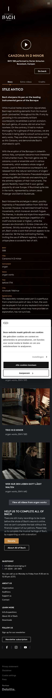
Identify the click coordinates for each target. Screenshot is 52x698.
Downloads (7, 620)
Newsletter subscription (16, 639)
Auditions (6, 592)
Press (4, 679)
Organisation (8, 588)
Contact (5, 599)
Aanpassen (26, 373)
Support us (6, 596)
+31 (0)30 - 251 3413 (12, 569)
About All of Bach (17, 547)
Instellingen (38, 357)
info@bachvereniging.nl (14, 566)
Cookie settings (9, 675)
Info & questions (9, 612)
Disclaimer (6, 670)
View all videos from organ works (29, 502)
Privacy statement (10, 666)
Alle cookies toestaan (26, 365)
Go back (42, 71)
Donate (11, 541)
